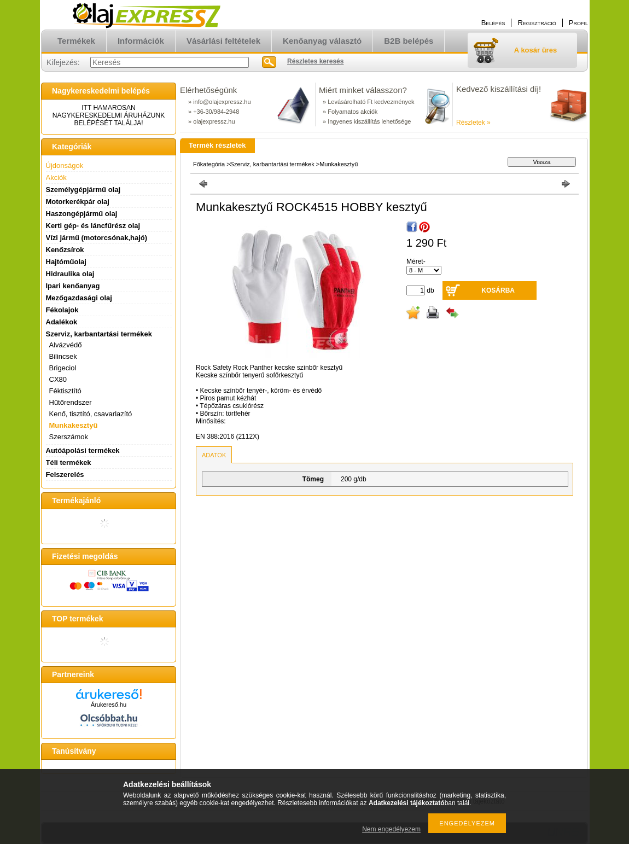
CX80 (58, 379)
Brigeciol (63, 368)
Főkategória (209, 164)
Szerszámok (69, 437)
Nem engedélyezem (391, 829)
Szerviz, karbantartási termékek (272, 164)
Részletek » (473, 122)
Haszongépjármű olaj (82, 213)
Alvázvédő (65, 345)
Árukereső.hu (108, 704)
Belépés (493, 23)
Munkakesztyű (73, 425)
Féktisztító (65, 391)
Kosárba (498, 290)
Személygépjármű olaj (83, 189)
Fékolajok (62, 310)
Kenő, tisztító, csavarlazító (90, 414)
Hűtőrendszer (70, 402)
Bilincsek (63, 356)
